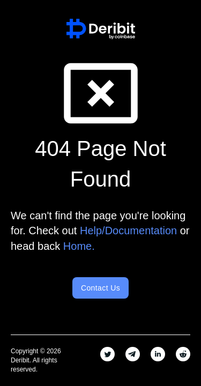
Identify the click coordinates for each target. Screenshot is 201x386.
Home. (79, 246)
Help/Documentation (128, 230)
